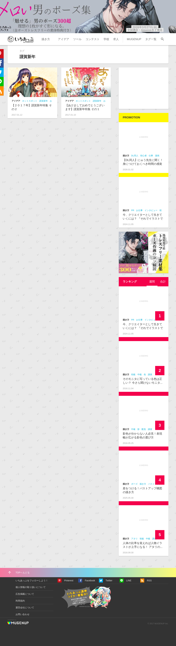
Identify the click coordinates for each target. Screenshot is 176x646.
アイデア (63, 39)
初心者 (143, 155)
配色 (144, 429)
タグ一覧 (150, 39)
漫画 (157, 155)
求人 (116, 39)
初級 (133, 374)
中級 (139, 374)
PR (132, 210)
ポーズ (134, 484)
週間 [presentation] (152, 281)
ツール (77, 39)
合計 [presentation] (163, 281)
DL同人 (134, 155)
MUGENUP (134, 39)
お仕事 (139, 210)
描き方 (46, 39)
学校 (106, 39)
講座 (150, 374)
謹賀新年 (43, 101)
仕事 (151, 155)
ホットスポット (29, 101)
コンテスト (93, 39)
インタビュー (151, 210)
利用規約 (20, 600)
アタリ (134, 538)
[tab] (152, 281)
